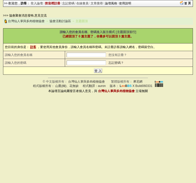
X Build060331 (136, 86)
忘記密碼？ (116, 63)
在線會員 (82, 3)
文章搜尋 (97, 3)
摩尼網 (137, 81)
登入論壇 (37, 3)
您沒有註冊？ (117, 55)
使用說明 (125, 3)
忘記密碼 (68, 3)
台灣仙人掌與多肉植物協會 (26, 21)
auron (102, 86)
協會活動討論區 (60, 21)
